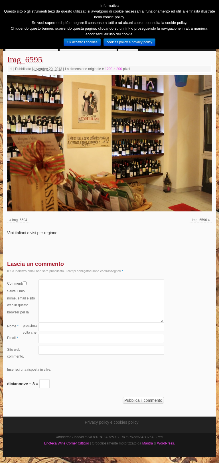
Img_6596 (199, 220)
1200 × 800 (113, 69)
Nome (13, 326)
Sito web (13, 350)
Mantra (147, 443)
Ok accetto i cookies (82, 42)
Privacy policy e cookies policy (111, 422)
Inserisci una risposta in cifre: (29, 370)
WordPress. (166, 443)
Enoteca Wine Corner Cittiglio (66, 443)
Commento (15, 283)
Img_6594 (19, 220)
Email (12, 338)
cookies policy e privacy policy (129, 42)
